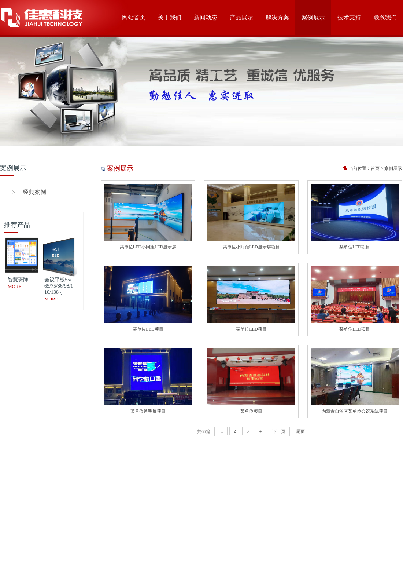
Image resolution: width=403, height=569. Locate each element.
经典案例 (29, 192)
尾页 (300, 431)
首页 (375, 168)
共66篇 (203, 431)
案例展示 (393, 168)
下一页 (278, 431)
